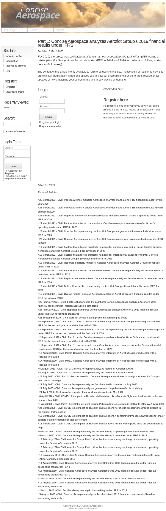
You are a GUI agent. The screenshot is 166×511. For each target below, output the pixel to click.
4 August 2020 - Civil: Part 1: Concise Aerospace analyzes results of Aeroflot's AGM (86, 372)
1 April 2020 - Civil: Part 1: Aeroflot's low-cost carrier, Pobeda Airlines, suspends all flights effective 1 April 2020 (101, 404)
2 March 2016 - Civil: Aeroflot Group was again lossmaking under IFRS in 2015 (83, 490)
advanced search (15, 131)
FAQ (8, 70)
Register (9, 173)
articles (34, 30)
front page (10, 30)
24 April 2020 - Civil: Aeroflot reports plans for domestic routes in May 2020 (81, 392)
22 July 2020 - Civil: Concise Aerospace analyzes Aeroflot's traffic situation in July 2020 (88, 384)
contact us (12, 61)
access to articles (16, 65)
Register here (115, 99)
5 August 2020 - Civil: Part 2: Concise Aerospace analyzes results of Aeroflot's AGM (86, 368)
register (10, 86)
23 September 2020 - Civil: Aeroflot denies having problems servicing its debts (83, 317)
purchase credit (15, 91)
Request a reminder (16, 178)
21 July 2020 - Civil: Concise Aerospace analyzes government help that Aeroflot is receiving (90, 388)
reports (60, 30)
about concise (14, 56)
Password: (10, 156)
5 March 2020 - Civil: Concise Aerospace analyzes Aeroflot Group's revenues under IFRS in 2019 (93, 435)
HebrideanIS (92, 508)
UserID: (9, 148)
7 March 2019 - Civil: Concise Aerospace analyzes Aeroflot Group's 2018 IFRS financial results (92, 478)
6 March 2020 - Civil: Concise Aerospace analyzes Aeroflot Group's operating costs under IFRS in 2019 (96, 431)
